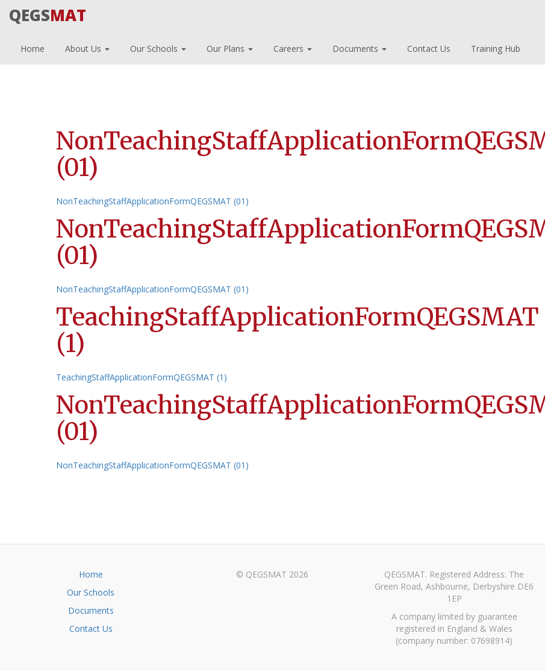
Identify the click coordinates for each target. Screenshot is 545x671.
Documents (358, 47)
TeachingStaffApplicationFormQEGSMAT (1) (141, 377)
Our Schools (157, 47)
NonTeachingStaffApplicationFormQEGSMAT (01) (152, 201)
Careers (291, 47)
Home (31, 47)
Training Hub (494, 47)
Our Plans (228, 47)
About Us (86, 47)
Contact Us (427, 47)
